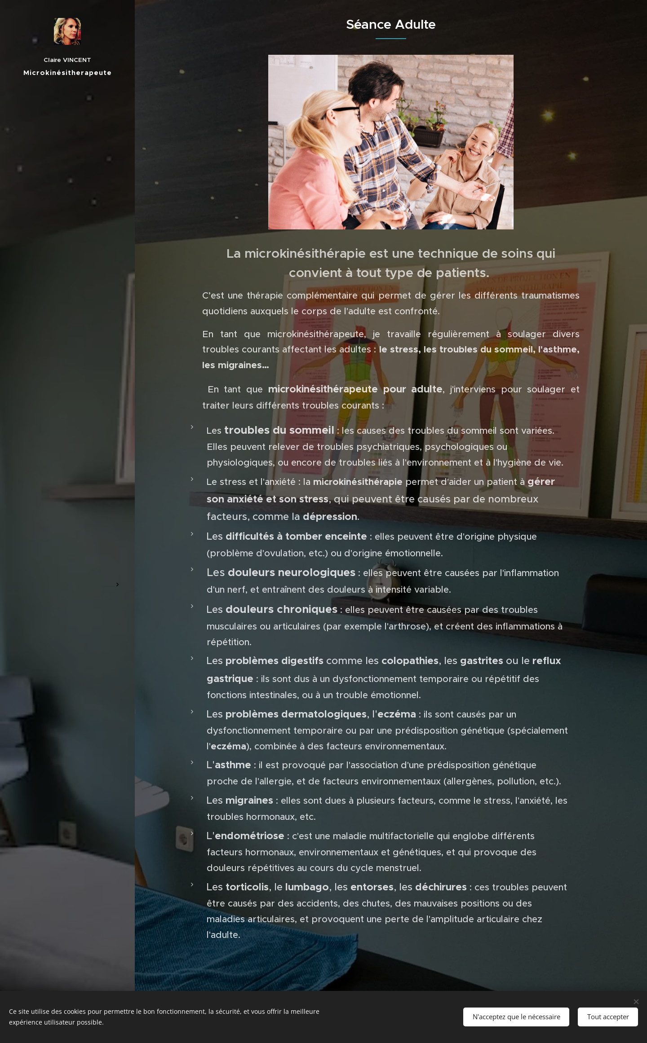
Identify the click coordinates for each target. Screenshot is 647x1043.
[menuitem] (67, 425)
